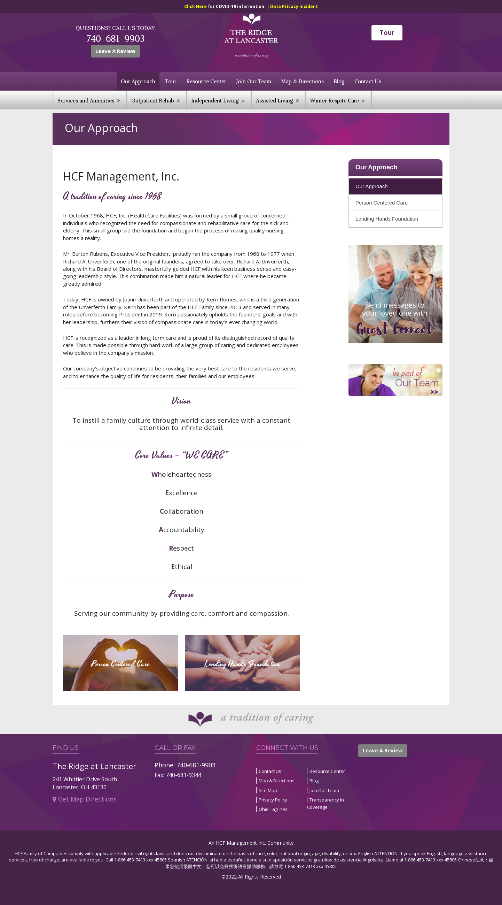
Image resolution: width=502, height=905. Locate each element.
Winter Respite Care (334, 100)
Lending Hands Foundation (386, 219)
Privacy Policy (273, 800)
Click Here (196, 6)
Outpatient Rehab (152, 100)
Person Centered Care (381, 203)
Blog (339, 81)
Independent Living (215, 100)
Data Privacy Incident (294, 6)
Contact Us (367, 81)
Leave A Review (115, 50)
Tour (386, 32)
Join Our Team (253, 81)
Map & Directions (302, 81)
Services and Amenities (85, 100)
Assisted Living (274, 100)
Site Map (268, 790)
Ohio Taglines (273, 809)
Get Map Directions (85, 799)
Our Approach (138, 81)
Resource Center (206, 81)
